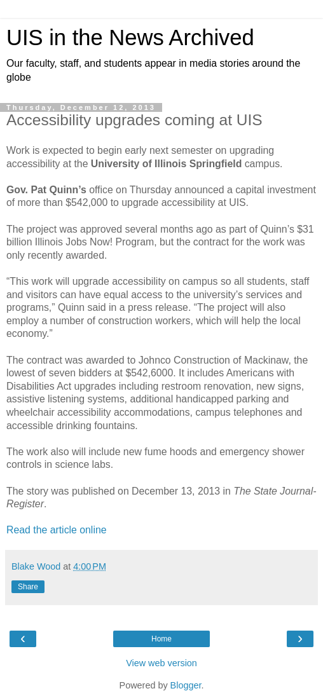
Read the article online (56, 529)
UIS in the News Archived (130, 37)
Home (161, 638)
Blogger (186, 685)
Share (28, 586)
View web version (161, 663)
